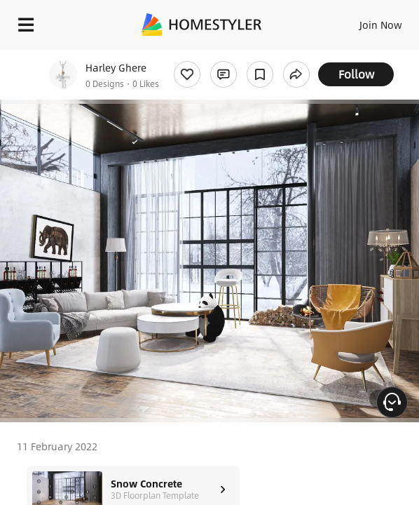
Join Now (380, 24)
